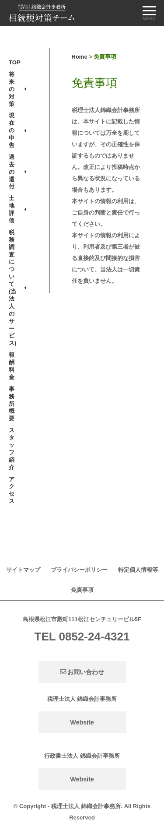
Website (82, 722)
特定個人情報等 (138, 569)
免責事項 (82, 590)
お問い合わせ (82, 671)
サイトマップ (23, 569)
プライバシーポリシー (79, 569)
